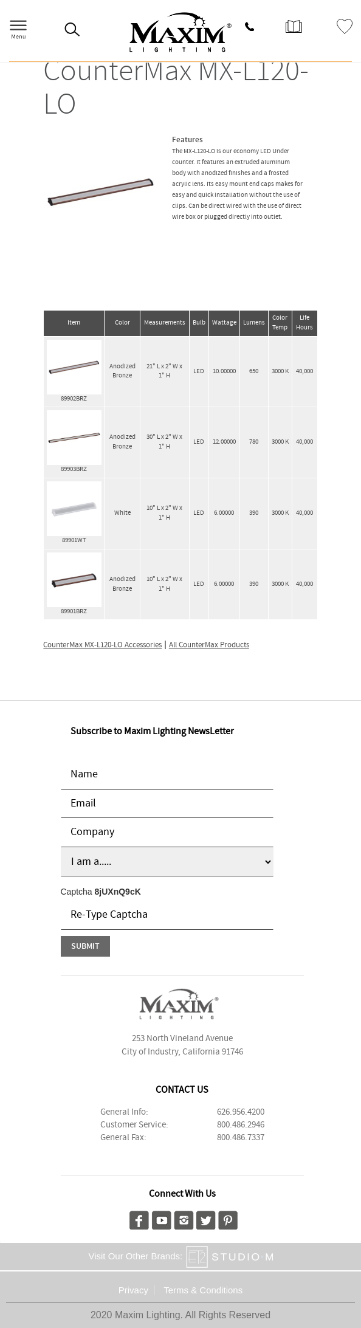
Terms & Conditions (202, 1290)
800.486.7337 (240, 1138)
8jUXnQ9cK (118, 891)
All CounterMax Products (209, 645)
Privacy (133, 1290)
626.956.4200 (240, 1112)
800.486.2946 (240, 1125)
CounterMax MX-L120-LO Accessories (102, 645)
